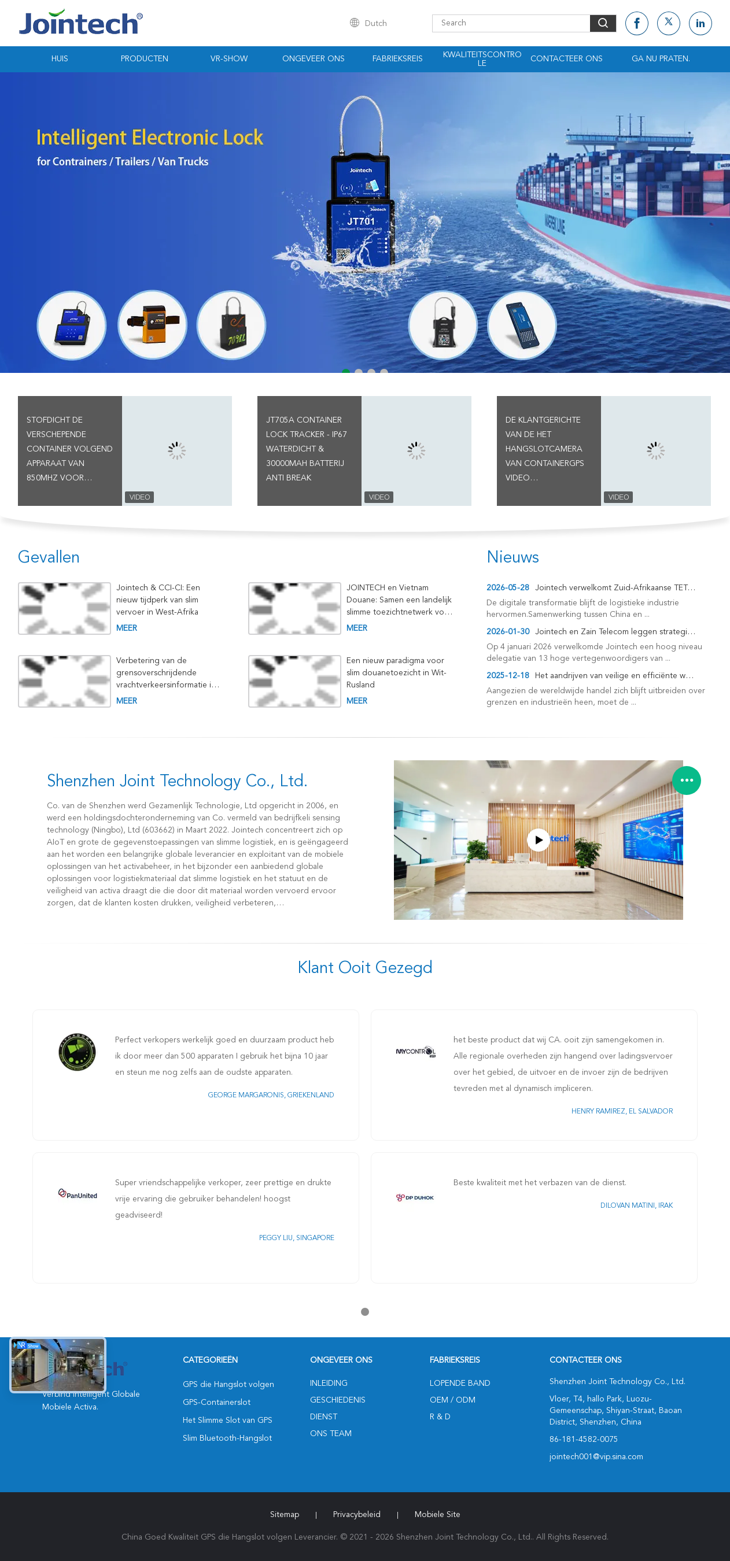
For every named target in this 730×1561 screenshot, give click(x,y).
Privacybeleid (357, 1515)
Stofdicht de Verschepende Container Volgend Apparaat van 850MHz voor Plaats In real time (70, 451)
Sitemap (284, 1515)
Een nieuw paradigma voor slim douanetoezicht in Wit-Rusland (396, 673)
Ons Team (331, 1434)
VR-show (229, 59)
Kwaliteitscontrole (482, 59)
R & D (440, 1417)
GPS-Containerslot (216, 1403)
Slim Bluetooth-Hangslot (227, 1438)
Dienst (323, 1417)
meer (126, 628)
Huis (59, 59)
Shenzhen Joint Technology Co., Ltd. (177, 782)
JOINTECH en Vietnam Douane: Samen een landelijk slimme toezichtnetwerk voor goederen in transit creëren (399, 600)
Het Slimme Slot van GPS (227, 1420)
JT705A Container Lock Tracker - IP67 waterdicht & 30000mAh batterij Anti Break (306, 449)
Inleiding (329, 1383)
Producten (144, 59)
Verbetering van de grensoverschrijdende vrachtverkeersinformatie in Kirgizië (166, 673)
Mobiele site (437, 1515)
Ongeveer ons (313, 59)
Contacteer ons (566, 59)
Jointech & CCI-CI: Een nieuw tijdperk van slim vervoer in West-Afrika (158, 600)
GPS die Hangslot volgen (228, 1385)
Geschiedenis (338, 1400)
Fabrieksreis (398, 59)
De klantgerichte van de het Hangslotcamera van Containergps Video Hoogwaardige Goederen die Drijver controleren (545, 451)
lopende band (460, 1383)
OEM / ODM (452, 1400)
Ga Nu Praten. (661, 59)
